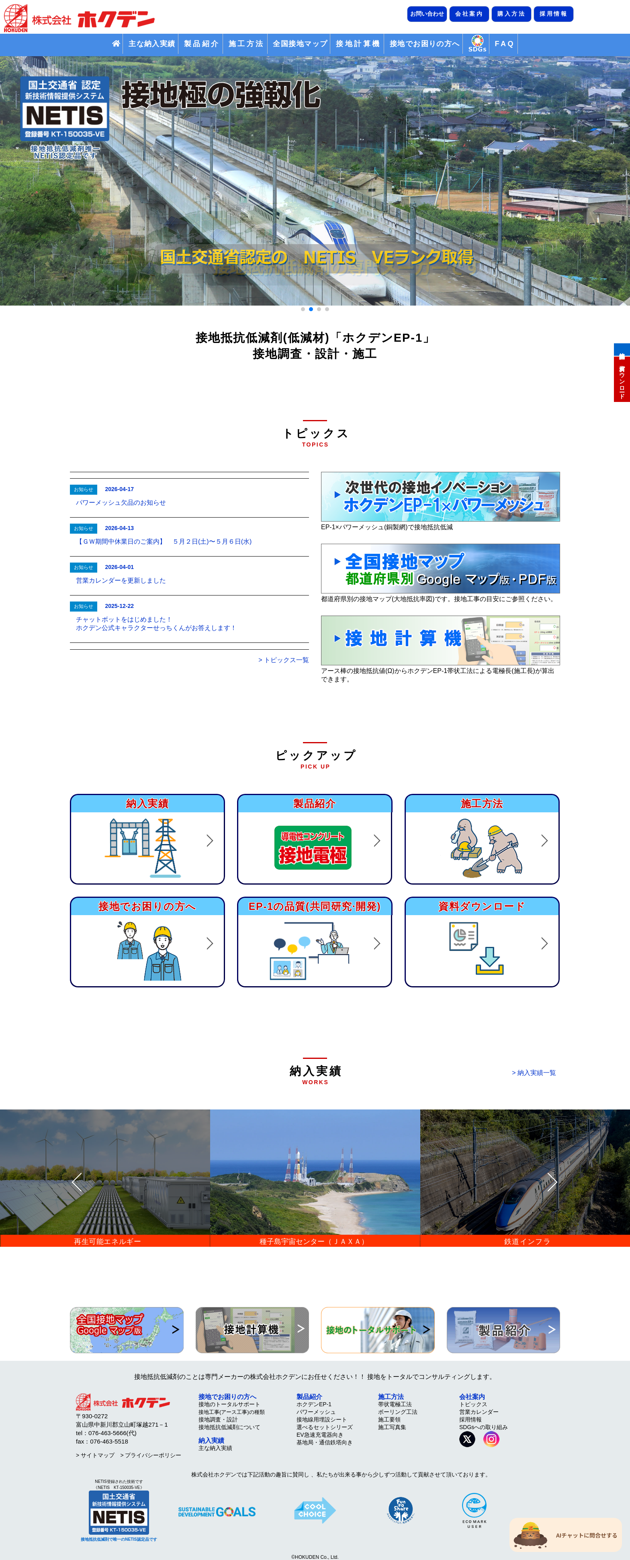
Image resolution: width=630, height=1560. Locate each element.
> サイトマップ (95, 1455)
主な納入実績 (152, 44)
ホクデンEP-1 (314, 1404)
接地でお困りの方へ (425, 44)
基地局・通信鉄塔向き (325, 1442)
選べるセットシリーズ (325, 1427)
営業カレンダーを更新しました (121, 580)
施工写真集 (392, 1427)
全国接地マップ (300, 44)
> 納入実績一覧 (534, 1072)
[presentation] (77, 1183)
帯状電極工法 (395, 1404)
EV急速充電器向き (320, 1435)
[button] (303, 309)
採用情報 (554, 13)
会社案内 (469, 13)
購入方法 (511, 13)
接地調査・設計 (218, 1419)
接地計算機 (622, 349)
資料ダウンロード (622, 378)
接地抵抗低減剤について (229, 1427)
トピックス (473, 1404)
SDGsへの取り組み (483, 1427)
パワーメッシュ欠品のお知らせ (121, 502)
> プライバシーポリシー (150, 1455)
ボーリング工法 (397, 1412)
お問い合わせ (427, 13)
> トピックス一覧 (283, 660)
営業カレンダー (479, 1412)
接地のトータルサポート (229, 1404)
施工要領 (389, 1419)
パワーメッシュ (316, 1412)
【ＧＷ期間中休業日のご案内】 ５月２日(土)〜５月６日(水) (164, 541)
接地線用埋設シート (322, 1419)
